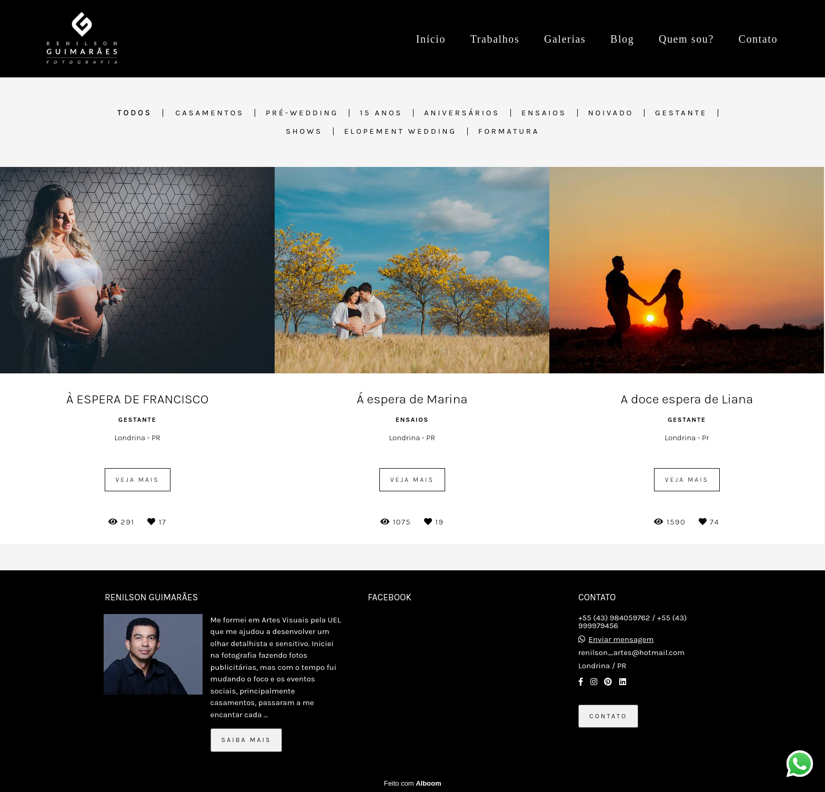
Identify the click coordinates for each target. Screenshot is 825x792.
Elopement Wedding (400, 131)
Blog (622, 39)
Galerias (565, 39)
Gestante (681, 113)
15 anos (381, 113)
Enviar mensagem (621, 640)
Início (431, 39)
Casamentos (209, 113)
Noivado (611, 113)
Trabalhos (495, 39)
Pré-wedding (302, 113)
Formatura (508, 131)
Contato (758, 39)
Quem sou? (686, 39)
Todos (134, 113)
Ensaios (544, 113)
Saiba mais (246, 740)
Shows (304, 131)
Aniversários (462, 113)
